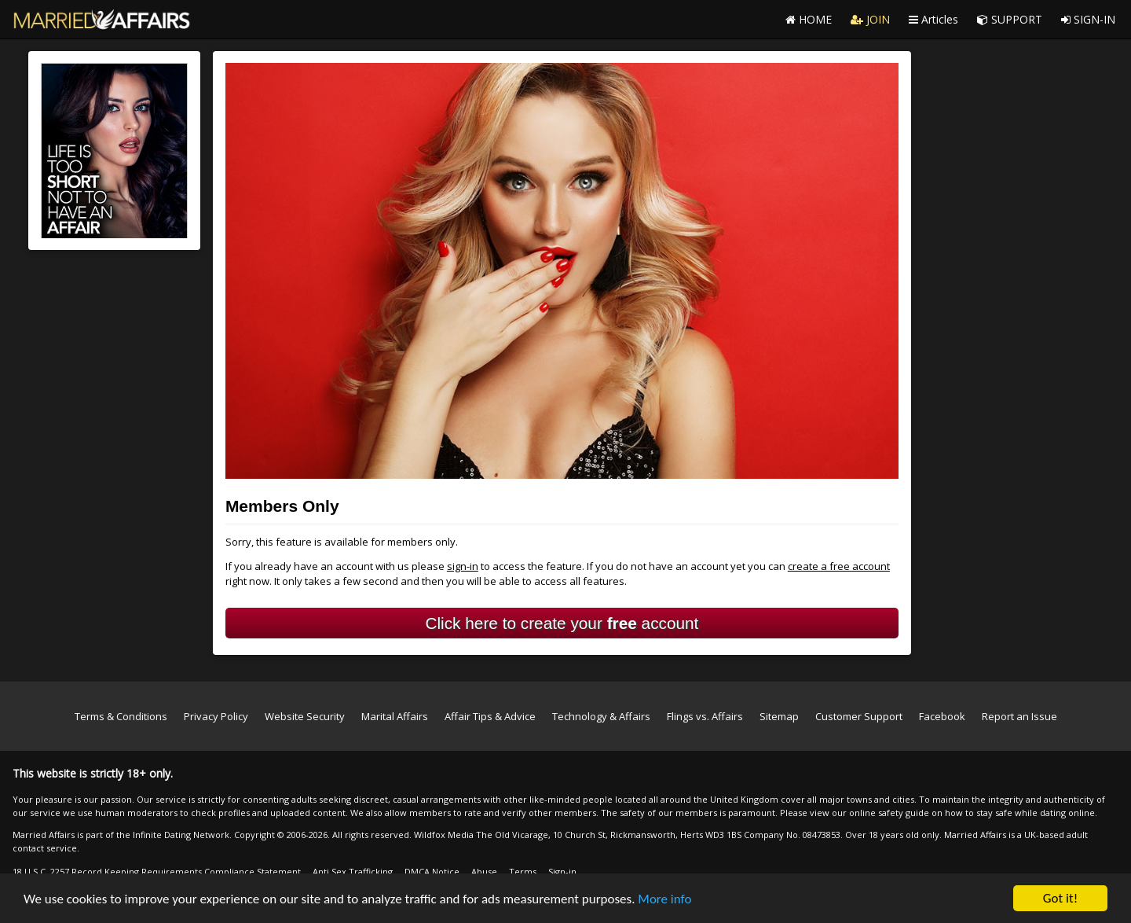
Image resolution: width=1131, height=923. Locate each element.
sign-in (462, 566)
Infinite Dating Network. (182, 834)
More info (664, 899)
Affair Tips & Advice (490, 716)
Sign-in (562, 871)
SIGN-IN (1088, 19)
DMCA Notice (431, 871)
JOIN (870, 19)
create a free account (839, 566)
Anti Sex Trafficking (353, 871)
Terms (522, 871)
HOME (808, 19)
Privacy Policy (216, 716)
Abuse (484, 871)
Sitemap (779, 716)
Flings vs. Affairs (705, 716)
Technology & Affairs (601, 716)
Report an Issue (1019, 716)
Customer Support (858, 716)
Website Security (305, 716)
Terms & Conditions (121, 716)
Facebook (942, 716)
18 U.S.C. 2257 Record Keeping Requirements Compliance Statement (157, 871)
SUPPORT (1009, 19)
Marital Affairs (394, 716)
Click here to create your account (561, 623)
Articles (933, 19)
